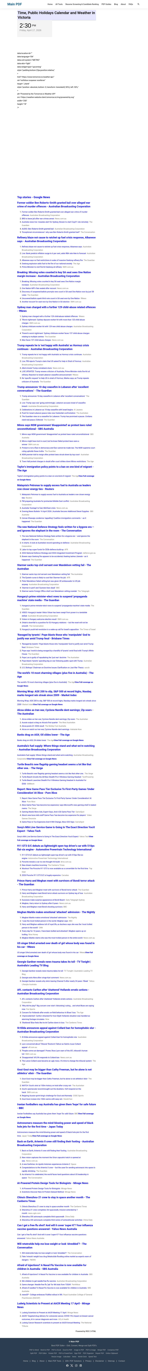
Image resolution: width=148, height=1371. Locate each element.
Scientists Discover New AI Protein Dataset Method (43, 1192)
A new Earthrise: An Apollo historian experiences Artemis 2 (46, 1164)
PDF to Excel (56, 1350)
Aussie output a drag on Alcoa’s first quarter (40, 722)
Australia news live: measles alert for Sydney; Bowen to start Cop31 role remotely (55, 222)
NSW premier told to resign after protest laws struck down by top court (51, 454)
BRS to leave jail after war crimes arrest (38, 219)
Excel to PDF (67, 1350)
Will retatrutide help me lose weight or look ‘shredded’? (44, 1253)
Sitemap (111, 1361)
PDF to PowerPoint (65, 1353)
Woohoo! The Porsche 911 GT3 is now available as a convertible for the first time (55, 868)
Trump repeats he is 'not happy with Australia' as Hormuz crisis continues (52, 354)
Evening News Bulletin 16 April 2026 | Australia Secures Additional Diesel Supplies (55, 511)
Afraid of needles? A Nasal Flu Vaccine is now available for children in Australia (54, 1288)
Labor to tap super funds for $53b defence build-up (43, 549)
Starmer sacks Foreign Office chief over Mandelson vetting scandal (49, 591)
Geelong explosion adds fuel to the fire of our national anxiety (47, 264)
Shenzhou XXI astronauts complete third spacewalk (43, 1217)
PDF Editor (43, 1353)
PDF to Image (91, 1350)
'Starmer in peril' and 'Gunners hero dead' (38, 588)
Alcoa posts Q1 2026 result (33, 726)
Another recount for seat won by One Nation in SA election (46, 302)
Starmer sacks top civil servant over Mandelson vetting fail (46, 574)
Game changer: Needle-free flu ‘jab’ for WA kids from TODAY (46, 1284)
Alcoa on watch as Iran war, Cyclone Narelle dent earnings (45, 729)
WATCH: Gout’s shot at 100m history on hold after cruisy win (46, 1085)
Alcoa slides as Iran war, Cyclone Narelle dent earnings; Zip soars (48, 719)
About (42, 1361)
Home (25, 1361)
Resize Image (56, 1357)
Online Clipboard (112, 1353)
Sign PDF (77, 1353)
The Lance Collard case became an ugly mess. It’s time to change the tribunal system (57, 1061)
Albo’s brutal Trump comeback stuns (37, 368)
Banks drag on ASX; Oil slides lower (31, 740)
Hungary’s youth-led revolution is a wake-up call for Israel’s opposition (50, 629)
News (74, 1357)
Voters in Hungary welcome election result (39, 619)
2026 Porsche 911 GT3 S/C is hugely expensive (41, 875)
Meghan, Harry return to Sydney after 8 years (40, 903)
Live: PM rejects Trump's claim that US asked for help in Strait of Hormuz (51, 361)
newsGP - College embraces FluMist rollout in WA (42, 1295)
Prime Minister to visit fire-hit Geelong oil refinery (42, 267)
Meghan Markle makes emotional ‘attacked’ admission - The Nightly (56, 912)
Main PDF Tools (54, 1361)
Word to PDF (45, 1350)
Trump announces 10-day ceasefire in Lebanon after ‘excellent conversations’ (53, 396)
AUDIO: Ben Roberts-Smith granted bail (38, 229)
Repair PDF (99, 1353)
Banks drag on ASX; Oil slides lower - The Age (43, 734)
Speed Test (92, 1357)
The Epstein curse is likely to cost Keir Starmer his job (44, 578)
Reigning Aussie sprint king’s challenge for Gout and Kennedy (47, 1096)
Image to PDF (79, 1350)
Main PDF (14, 4)
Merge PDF (101, 1350)
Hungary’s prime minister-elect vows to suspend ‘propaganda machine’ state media (56, 606)
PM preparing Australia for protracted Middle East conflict (45, 501)
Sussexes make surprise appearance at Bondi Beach (43, 900)
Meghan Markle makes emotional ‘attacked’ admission (44, 917)
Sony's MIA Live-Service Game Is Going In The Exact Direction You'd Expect (48, 836)
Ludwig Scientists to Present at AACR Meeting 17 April (44, 1313)
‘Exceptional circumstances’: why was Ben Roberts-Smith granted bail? (51, 232)
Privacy (88, 1361)
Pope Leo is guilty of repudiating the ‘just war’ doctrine (44, 657)
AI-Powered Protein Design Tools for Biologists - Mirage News (52, 1183)
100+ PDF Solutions (73, 1361)
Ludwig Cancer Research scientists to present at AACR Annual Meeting (51, 1323)
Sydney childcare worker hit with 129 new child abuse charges (47, 326)
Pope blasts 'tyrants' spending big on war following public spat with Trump (52, 661)
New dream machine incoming (34, 865)
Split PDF (33, 1353)
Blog (34, 1361)
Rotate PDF (52, 1353)
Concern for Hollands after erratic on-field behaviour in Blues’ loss (49, 1012)
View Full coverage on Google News (48, 704)
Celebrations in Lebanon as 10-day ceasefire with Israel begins (47, 410)
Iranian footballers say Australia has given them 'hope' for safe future (45, 1114)
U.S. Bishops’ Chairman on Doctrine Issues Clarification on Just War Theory (53, 667)
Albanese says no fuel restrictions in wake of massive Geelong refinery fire (52, 260)
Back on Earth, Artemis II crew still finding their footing (44, 1151)
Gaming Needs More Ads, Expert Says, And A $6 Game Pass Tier (48, 812)
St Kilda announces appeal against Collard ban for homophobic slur (49, 1037)
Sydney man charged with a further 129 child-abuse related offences (50, 316)
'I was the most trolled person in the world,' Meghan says (45, 921)
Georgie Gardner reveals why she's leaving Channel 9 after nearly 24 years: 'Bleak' (55, 981)
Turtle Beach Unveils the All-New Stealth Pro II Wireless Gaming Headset (51, 777)
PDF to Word (34, 1350)
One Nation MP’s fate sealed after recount (39, 288)
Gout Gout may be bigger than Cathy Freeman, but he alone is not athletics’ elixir (55, 1079)
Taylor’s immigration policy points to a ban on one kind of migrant (44, 476)
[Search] (138, 4)
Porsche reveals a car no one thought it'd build (41, 862)
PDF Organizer (88, 1353)
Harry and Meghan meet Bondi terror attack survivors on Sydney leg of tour (52, 893)
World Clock (82, 1357)
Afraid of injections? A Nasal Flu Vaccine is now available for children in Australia (55, 1274)
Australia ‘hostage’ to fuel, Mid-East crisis (39, 508)
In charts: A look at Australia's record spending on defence (46, 543)
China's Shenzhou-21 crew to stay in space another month (45, 1206)
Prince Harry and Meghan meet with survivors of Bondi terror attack (49, 890)
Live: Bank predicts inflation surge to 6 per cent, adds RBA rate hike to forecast (54, 253)
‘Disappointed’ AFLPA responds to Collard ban (41, 1057)
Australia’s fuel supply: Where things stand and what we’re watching (45, 755)
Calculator (66, 1357)
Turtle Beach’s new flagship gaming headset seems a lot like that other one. (53, 773)
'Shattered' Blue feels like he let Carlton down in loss (43, 1023)
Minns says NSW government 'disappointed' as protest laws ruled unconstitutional (55, 434)
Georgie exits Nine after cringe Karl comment (40, 978)
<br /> (56, 156)
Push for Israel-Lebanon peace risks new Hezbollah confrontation (48, 413)
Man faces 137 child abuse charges (36, 340)
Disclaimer (99, 1361)
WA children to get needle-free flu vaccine (39, 1281)
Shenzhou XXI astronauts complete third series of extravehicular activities (52, 1220)
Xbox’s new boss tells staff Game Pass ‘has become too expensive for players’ (54, 815)
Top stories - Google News (33, 197)
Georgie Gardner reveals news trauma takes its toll (42, 971)
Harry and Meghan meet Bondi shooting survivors (42, 907)
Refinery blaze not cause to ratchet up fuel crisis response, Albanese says (52, 247)
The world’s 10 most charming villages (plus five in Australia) (42, 682)
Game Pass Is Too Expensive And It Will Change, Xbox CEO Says (48, 822)
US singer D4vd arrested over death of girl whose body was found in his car (48, 952)
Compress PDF (113, 1350)
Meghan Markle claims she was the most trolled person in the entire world (52, 938)
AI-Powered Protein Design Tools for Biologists (41, 1188)
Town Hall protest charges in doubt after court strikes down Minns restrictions (54, 461)
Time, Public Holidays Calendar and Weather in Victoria (56, 15)
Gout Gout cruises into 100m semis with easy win (42, 1099)
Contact (121, 1361)
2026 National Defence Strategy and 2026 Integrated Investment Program (52, 553)
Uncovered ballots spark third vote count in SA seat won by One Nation (51, 298)
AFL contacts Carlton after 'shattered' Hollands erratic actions (47, 999)
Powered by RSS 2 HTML (86, 1331)
